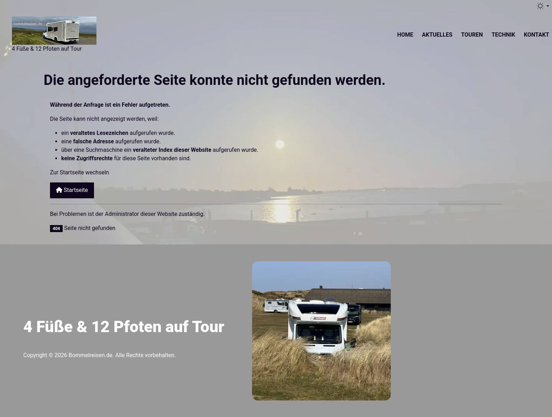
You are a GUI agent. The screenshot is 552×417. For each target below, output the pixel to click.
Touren (472, 34)
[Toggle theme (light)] (542, 6)
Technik (503, 34)
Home (405, 34)
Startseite (72, 190)
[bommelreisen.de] (54, 29)
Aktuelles (437, 34)
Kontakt (536, 34)
